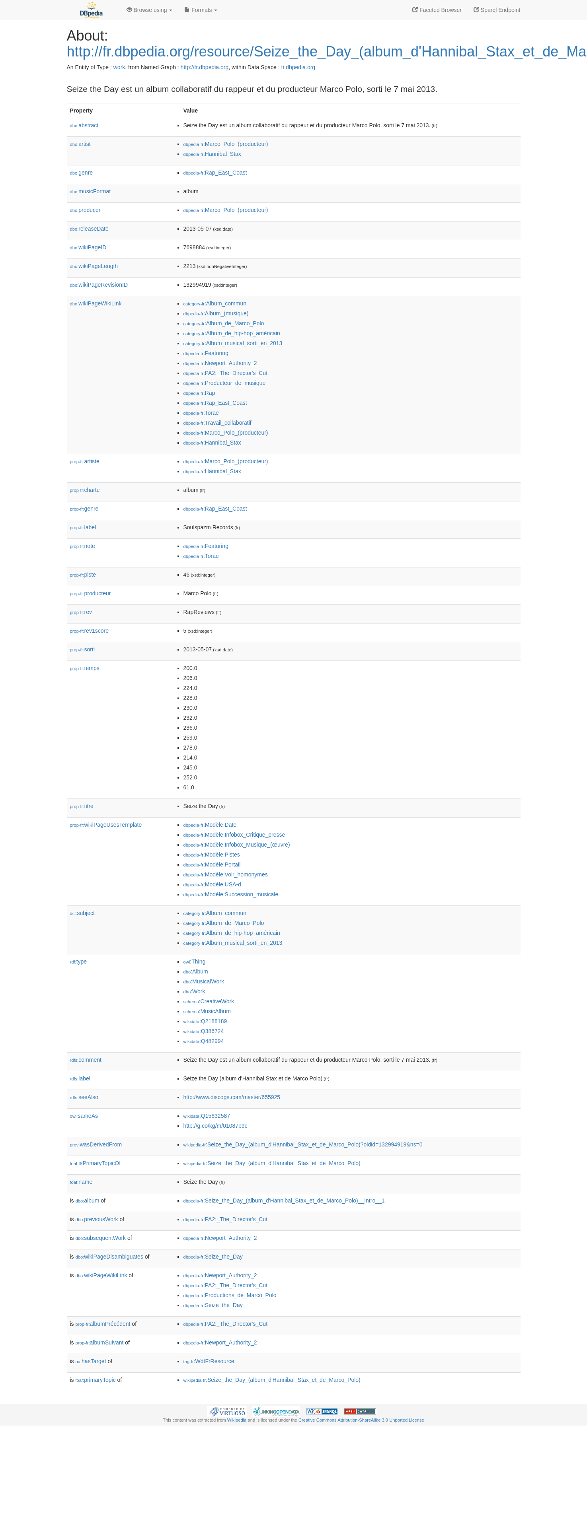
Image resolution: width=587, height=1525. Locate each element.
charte (85, 490)
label (83, 527)
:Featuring (205, 353)
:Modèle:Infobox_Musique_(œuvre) (236, 844)
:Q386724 (203, 1031)
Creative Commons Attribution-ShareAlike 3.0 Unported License (361, 1420)
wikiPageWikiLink (96, 303)
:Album (195, 971)
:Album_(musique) (216, 313)
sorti (82, 649)
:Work (194, 991)
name (81, 1182)
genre (81, 172)
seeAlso (84, 1097)
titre (82, 806)
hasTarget (91, 1361)
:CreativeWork (208, 1001)
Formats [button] (200, 10)
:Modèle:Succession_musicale (231, 894)
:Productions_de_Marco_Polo (230, 1295)
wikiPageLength (94, 266)
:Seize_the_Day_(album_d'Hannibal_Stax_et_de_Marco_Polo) (272, 1163)
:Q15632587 (206, 1116)
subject (82, 913)
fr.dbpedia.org (298, 67)
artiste (84, 461)
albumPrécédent (103, 1324)
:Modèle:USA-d (212, 884)
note (82, 546)
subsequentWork (101, 1238)
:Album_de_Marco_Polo (223, 323)
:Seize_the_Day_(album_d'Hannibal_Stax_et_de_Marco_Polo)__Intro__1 (284, 1200)
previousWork (97, 1219)
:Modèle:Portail (212, 864)
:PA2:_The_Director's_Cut (225, 373)
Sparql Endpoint (497, 10)
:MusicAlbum (207, 1011)
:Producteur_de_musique (224, 383)
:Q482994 (203, 1041)
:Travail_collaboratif (217, 423)
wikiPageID (88, 247)
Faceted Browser (437, 10)
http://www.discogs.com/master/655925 (232, 1097)
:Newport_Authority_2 (220, 363)
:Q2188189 (205, 1021)
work (119, 67)
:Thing (194, 961)
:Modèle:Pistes (211, 854)
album (87, 1200)
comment (85, 1060)
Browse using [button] (150, 10)
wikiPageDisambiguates (109, 1256)
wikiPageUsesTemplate (106, 825)
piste (83, 574)
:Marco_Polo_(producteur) (225, 144)
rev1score (89, 630)
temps (84, 668)
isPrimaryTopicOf (95, 1163)
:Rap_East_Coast (215, 172)
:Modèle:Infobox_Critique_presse (234, 834)
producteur (90, 593)
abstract (84, 125)
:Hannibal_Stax (212, 154)
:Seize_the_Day (213, 1256)
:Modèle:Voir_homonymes (225, 874)
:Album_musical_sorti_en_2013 (233, 343)
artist (80, 144)
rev (81, 612)
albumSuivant (100, 1342)
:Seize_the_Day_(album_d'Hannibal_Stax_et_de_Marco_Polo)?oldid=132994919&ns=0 (303, 1144)
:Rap (199, 393)
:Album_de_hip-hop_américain (231, 333)
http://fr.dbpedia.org (205, 67)
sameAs (84, 1116)
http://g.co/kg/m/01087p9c (215, 1126)
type (78, 961)
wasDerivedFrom (96, 1144)
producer (85, 210)
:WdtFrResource (208, 1361)
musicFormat (90, 191)
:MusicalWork (203, 981)
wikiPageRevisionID (99, 285)
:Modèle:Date (210, 825)
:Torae (201, 413)
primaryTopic (96, 1380)
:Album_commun (215, 303)
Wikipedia (237, 1420)
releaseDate (89, 228)
